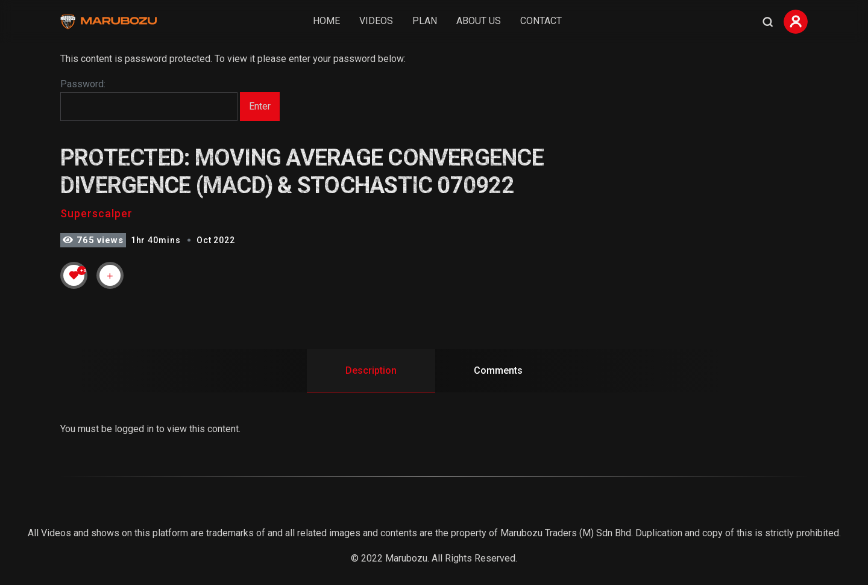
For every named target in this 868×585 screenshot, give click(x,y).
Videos (376, 20)
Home (326, 20)
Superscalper (96, 213)
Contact (541, 20)
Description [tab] (371, 370)
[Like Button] (74, 275)
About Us (478, 20)
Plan (424, 20)
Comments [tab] (498, 370)
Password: (148, 100)
